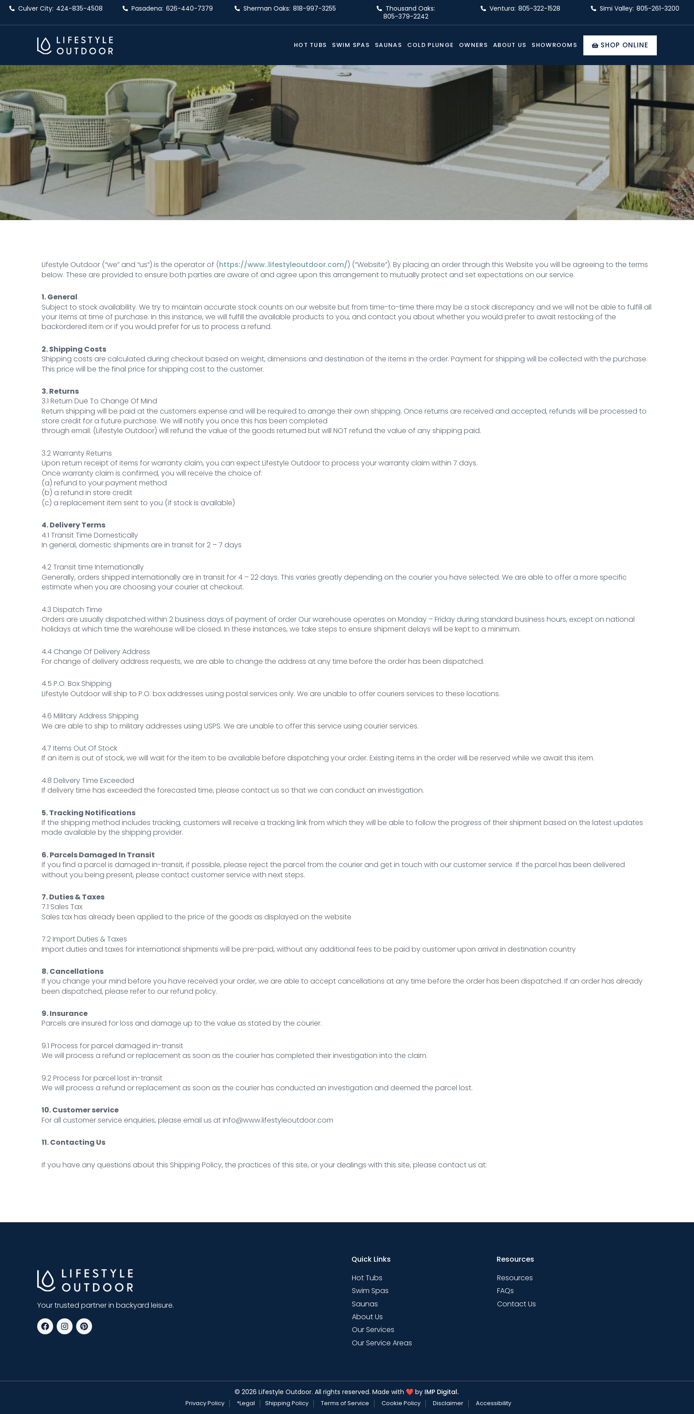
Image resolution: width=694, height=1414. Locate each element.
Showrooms (554, 45)
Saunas (388, 45)
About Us (509, 45)
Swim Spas (351, 45)
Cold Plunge (430, 45)
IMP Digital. (441, 1391)
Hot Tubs (310, 45)
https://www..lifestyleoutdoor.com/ (283, 265)
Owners (473, 45)
